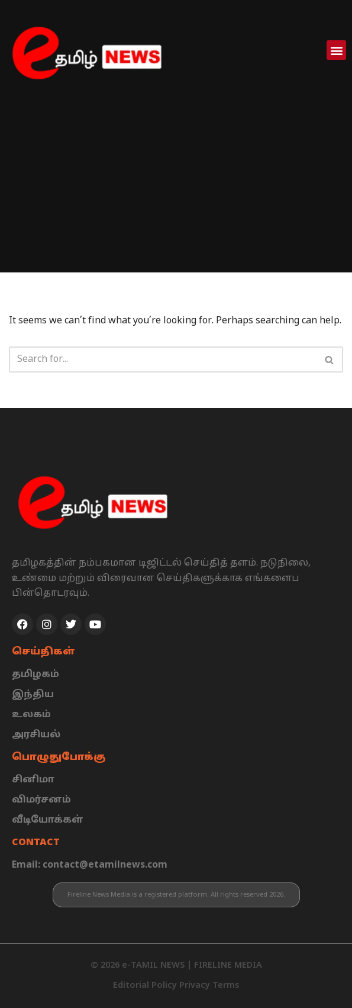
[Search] (163, 359)
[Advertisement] (176, 189)
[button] (336, 50)
